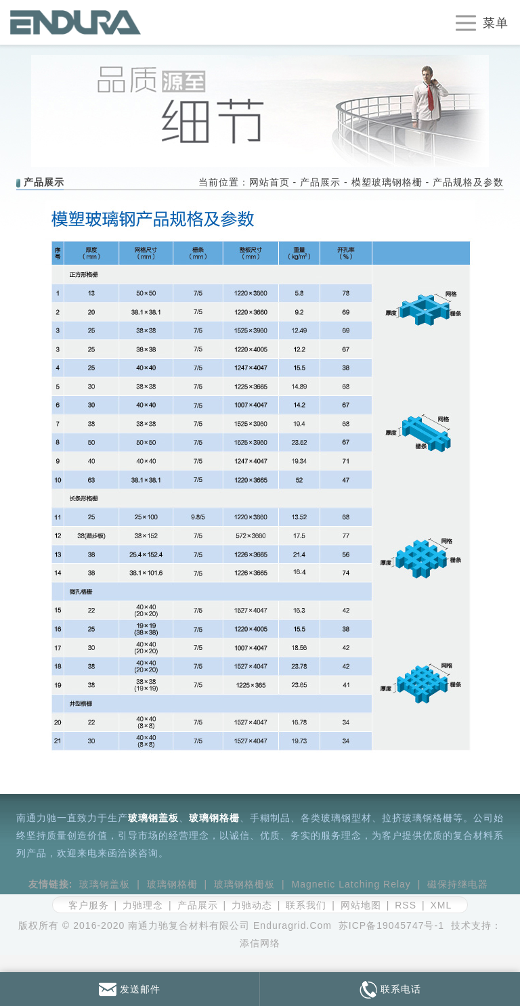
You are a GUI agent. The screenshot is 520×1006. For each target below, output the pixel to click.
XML (441, 905)
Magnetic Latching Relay (351, 884)
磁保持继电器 (457, 884)
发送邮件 (129, 989)
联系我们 (306, 905)
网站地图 (361, 905)
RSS (405, 905)
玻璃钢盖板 (153, 817)
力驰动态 (252, 905)
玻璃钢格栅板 (244, 884)
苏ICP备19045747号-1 (391, 925)
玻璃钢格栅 (214, 817)
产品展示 (320, 182)
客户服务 (88, 905)
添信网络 (260, 943)
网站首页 (269, 182)
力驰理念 (143, 905)
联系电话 (390, 989)
